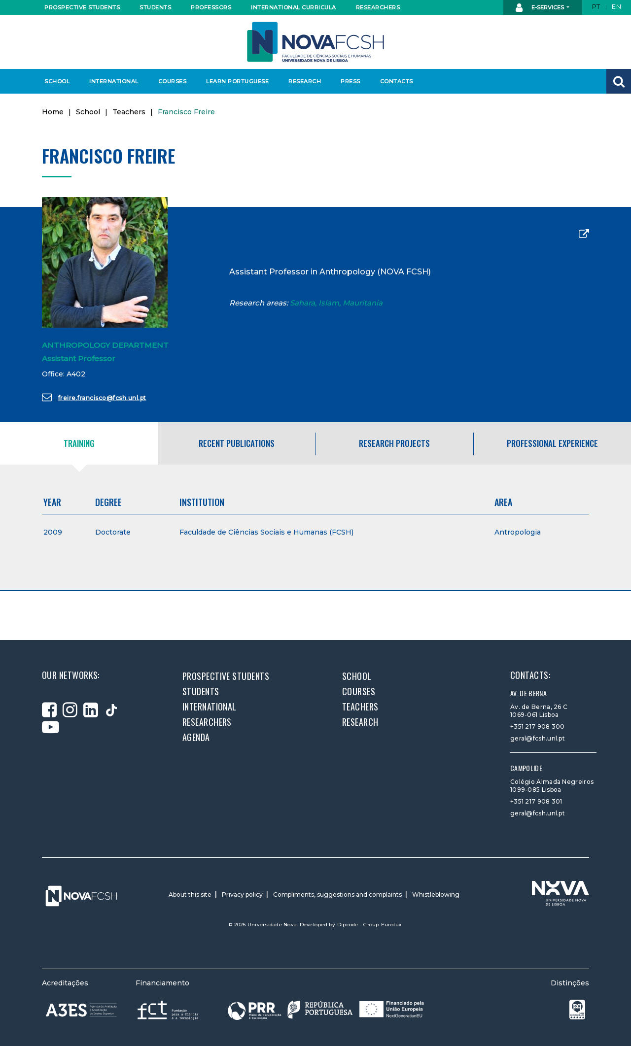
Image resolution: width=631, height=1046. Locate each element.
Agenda (196, 737)
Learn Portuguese (236, 81)
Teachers (128, 111)
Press (350, 81)
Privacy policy (242, 894)
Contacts (396, 81)
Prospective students (79, 7)
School (57, 81)
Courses (172, 81)
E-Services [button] (540, 8)
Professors (211, 7)
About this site (190, 894)
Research (304, 81)
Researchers (378, 7)
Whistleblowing (435, 894)
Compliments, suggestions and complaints (337, 894)
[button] (618, 81)
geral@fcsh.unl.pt (537, 738)
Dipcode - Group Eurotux (369, 924)
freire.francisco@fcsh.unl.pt (94, 397)
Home (53, 111)
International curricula (290, 7)
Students (155, 7)
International (113, 81)
